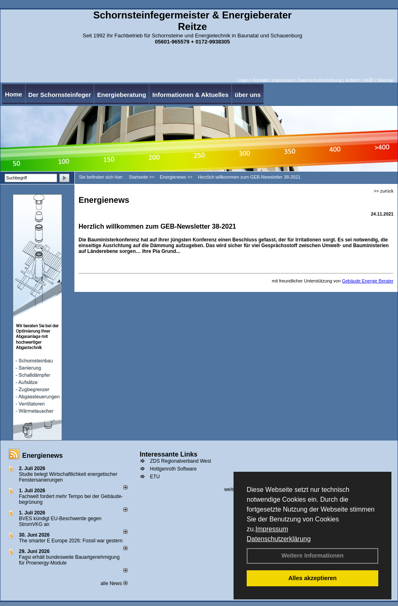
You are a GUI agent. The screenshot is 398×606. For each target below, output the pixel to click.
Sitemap (385, 80)
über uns (248, 94)
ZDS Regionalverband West (180, 461)
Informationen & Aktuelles (190, 94)
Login (243, 80)
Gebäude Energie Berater (367, 280)
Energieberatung (121, 94)
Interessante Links (169, 454)
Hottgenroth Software (173, 469)
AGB (368, 80)
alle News (113, 583)
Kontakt (260, 80)
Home (13, 94)
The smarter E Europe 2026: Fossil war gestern (71, 541)
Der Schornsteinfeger (59, 94)
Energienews (42, 455)
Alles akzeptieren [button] (312, 578)
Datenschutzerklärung (279, 538)
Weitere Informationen (312, 555)
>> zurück (383, 190)
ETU (155, 477)
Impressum (271, 529)
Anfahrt (352, 80)
